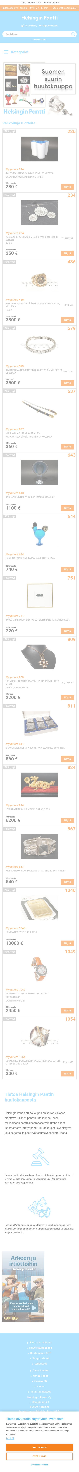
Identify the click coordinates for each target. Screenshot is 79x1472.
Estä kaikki (39, 1456)
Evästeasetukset (39, 1465)
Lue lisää (10, 1438)
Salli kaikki (39, 1447)
